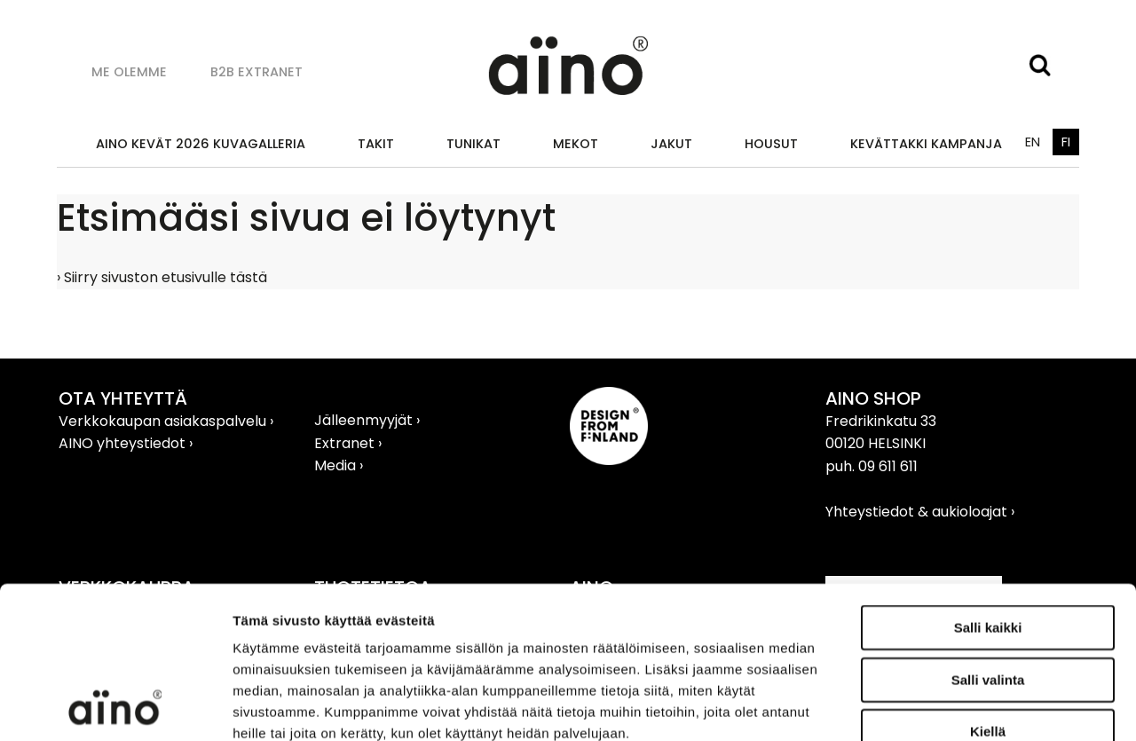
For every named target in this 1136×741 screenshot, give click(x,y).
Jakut (671, 144)
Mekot (575, 144)
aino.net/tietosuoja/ (361, 633)
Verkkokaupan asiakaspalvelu (164, 421)
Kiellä (988, 588)
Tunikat (473, 144)
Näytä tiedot (949, 705)
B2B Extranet (256, 72)
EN (1032, 142)
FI (1065, 142)
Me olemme (129, 72)
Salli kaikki (988, 485)
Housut (771, 144)
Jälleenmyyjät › (367, 420)
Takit (376, 144)
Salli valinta (988, 537)
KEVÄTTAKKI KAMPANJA (926, 144)
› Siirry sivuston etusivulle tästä (162, 277)
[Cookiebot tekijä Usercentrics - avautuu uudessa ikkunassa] (115, 706)
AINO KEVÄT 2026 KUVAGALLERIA (200, 144)
